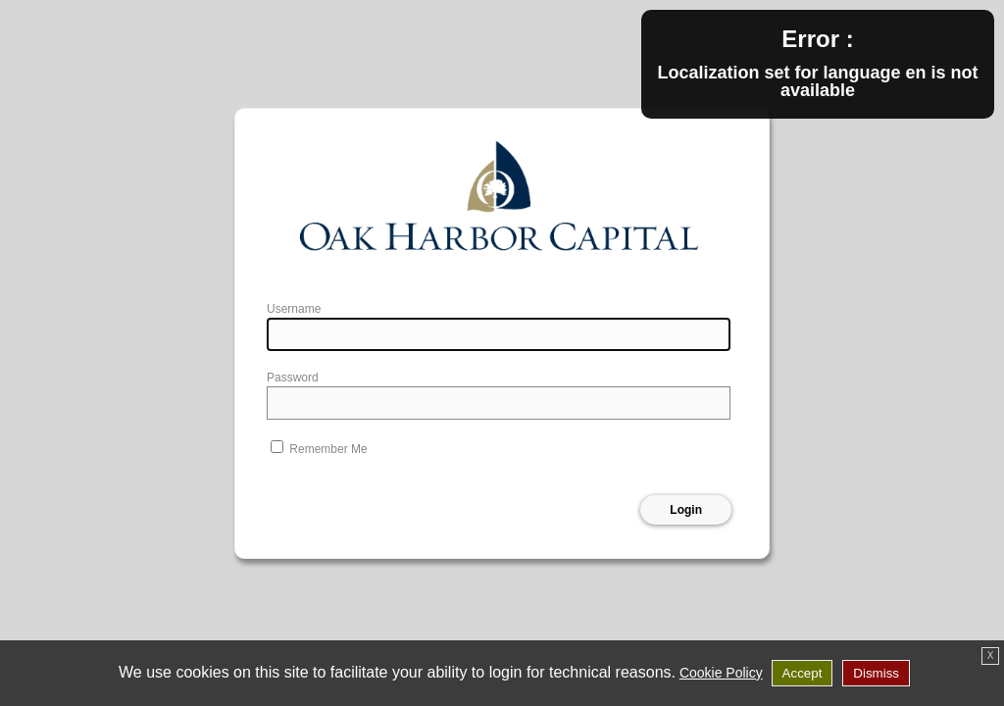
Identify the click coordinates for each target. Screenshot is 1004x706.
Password (293, 377)
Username (294, 309)
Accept (802, 673)
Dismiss (876, 673)
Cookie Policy (721, 673)
